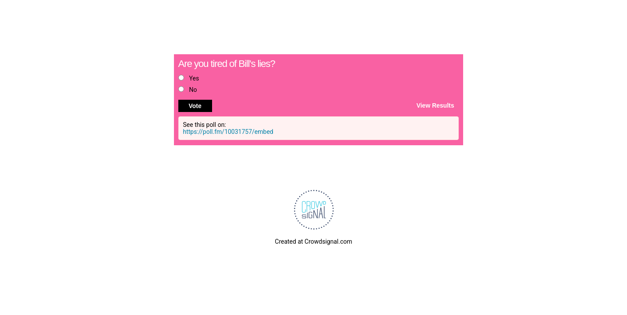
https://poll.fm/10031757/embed (228, 131)
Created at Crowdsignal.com (313, 241)
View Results (435, 105)
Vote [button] (195, 105)
